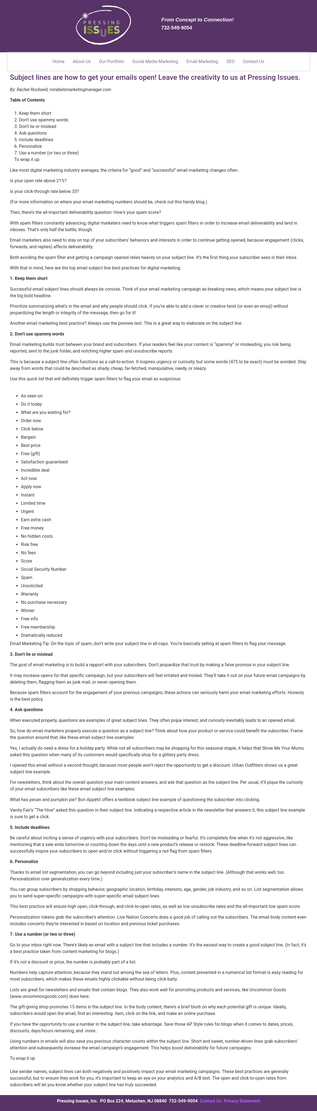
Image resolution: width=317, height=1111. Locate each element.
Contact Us (253, 61)
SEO (230, 61)
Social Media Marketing (155, 61)
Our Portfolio (111, 61)
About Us (82, 61)
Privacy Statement (242, 1101)
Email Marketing (202, 61)
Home (58, 61)
